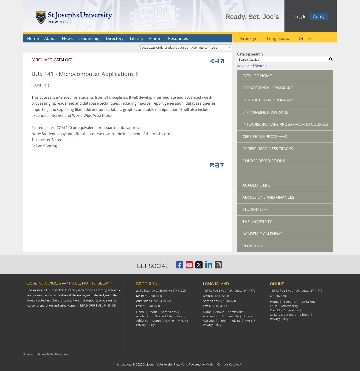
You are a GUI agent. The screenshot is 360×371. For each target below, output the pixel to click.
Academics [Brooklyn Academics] (143, 316)
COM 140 (64, 127)
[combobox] (186, 47)
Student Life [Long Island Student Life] (230, 316)
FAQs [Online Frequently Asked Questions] (273, 306)
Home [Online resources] (274, 301)
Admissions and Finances (268, 197)
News (67, 38)
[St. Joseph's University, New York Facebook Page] (179, 267)
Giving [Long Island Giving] (236, 320)
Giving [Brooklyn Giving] (169, 320)
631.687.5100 (220, 296)
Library (136, 38)
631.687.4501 (278, 296)
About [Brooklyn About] (153, 312)
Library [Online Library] (304, 314)
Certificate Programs (264, 136)
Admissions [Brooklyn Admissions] (169, 312)
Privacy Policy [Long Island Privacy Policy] (212, 325)
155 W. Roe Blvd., (229, 290)
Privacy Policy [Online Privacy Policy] (279, 319)
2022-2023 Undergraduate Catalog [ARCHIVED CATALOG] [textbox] (180, 47)
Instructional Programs (268, 100)
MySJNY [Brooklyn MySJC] (183, 320)
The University (257, 221)
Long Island (278, 38)
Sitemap (28, 354)
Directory (115, 38)
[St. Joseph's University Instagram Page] (218, 267)
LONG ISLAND (216, 284)
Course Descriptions (263, 160)
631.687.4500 (228, 301)
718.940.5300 (153, 296)
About (50, 38)
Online (305, 38)
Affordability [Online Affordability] (289, 306)
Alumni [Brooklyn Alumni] (156, 320)
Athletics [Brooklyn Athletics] (142, 320)
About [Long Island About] (219, 312)
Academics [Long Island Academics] (210, 316)
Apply (319, 16)
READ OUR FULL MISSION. (98, 305)
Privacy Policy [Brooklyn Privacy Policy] (145, 325)
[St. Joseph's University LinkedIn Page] (208, 267)
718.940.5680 (151, 306)
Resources (178, 38)
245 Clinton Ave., (161, 290)
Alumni (156, 38)
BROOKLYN (146, 284)
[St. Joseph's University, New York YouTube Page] (189, 267)
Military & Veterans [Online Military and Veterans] (283, 314)
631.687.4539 (218, 306)
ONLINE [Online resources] (277, 284)
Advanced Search (252, 65)
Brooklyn (248, 38)
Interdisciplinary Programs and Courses (285, 124)
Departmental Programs (267, 87)
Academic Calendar (262, 233)
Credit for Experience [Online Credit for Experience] (284, 310)
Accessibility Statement (53, 354)
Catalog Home (257, 75)
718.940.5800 (162, 301)
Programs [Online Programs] (289, 301)
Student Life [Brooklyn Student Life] (163, 316)
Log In (301, 16)
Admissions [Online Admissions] (307, 301)
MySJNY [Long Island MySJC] (250, 320)
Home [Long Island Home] (207, 312)
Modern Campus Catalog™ (223, 364)
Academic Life (256, 185)
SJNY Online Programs (265, 112)
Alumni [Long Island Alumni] (223, 320)
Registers (252, 245)
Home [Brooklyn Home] (140, 312)
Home (33, 38)
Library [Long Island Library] (247, 316)
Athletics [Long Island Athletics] (209, 320)
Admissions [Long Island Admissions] (235, 312)
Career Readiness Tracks (267, 148)
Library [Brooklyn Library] (180, 316)
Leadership (89, 38)
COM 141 (40, 85)
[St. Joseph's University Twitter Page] (199, 267)
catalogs (126, 364)
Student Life (254, 209)
